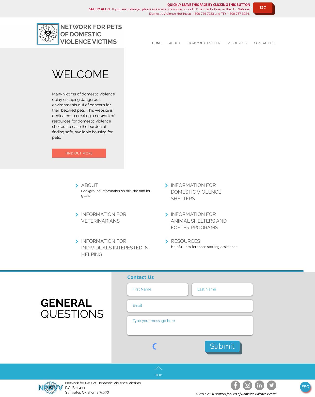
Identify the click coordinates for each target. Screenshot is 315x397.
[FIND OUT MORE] (79, 153)
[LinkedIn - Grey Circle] (259, 385)
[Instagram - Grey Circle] (247, 385)
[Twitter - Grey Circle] (271, 385)
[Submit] (222, 346)
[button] (204, 43)
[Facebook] (235, 385)
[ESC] (262, 7)
